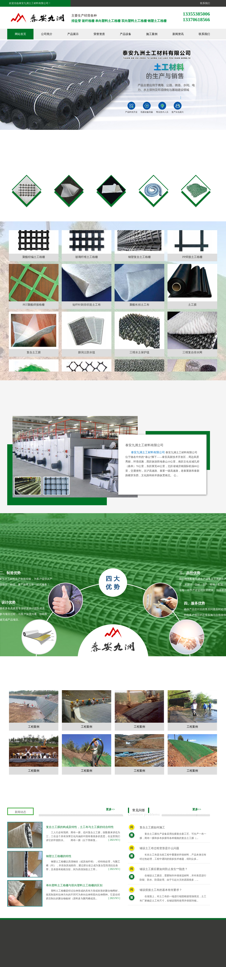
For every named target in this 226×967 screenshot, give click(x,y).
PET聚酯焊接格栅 (34, 325)
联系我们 (204, 3)
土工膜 (192, 325)
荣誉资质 (99, 34)
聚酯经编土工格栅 (33, 277)
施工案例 (151, 34)
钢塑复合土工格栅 (139, 277)
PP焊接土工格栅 (192, 277)
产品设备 (125, 34)
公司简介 (46, 34)
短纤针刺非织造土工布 (86, 325)
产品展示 (73, 34)
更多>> (110, 809)
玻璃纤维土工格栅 (86, 277)
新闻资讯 (178, 34)
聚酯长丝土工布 (139, 325)
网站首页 (20, 34)
